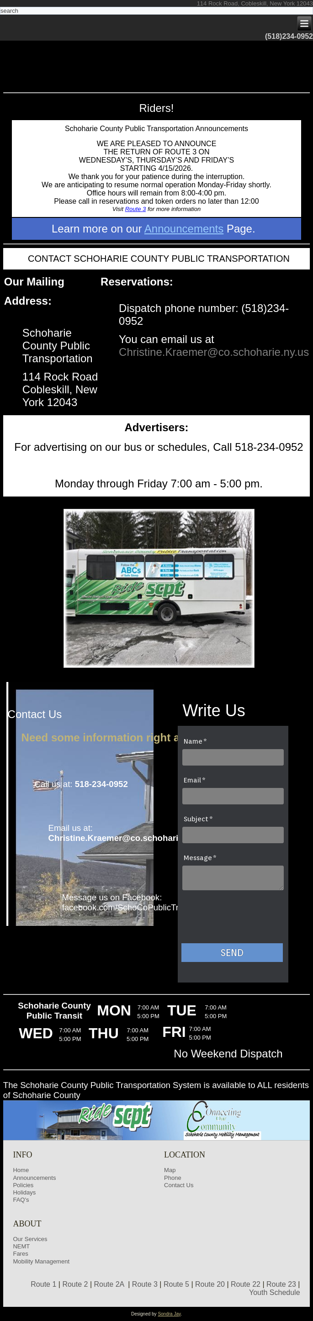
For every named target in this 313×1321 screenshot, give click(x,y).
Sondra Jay (169, 1313)
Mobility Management (41, 1261)
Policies (23, 1185)
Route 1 (43, 1284)
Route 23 (281, 1284)
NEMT (21, 1246)
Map (169, 1170)
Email (192, 780)
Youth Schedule (274, 1292)
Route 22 (245, 1284)
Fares (20, 1253)
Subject (196, 819)
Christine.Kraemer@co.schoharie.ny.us (214, 352)
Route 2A (109, 1284)
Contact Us (178, 1185)
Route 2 (75, 1284)
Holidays (24, 1192)
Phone (172, 1177)
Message (198, 858)
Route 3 (135, 209)
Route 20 (210, 1284)
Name (193, 741)
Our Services (30, 1239)
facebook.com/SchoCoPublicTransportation (144, 907)
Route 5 (176, 1284)
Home (21, 1170)
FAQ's (21, 1199)
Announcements (183, 228)
